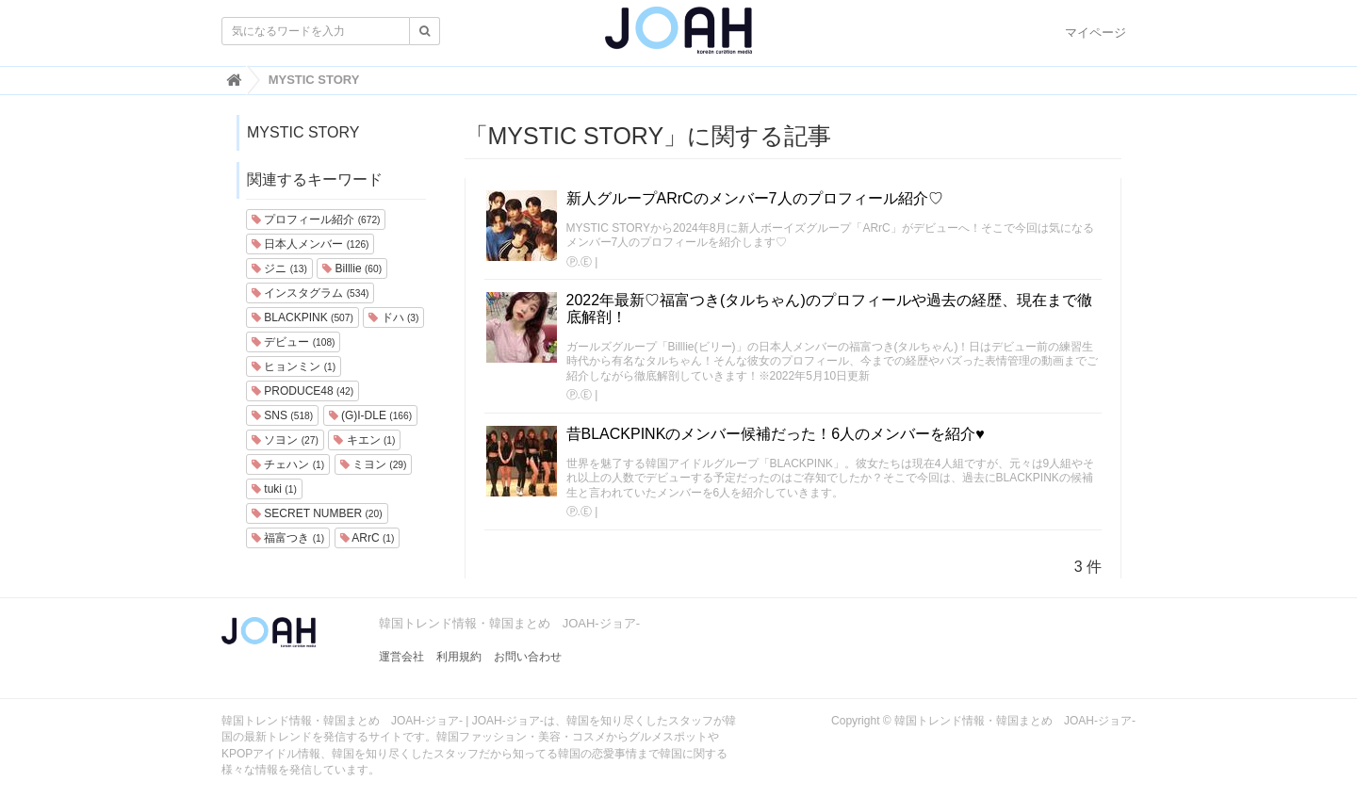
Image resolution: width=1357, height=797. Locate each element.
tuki (274, 489)
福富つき (288, 538)
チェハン (288, 464)
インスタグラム (310, 293)
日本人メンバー (310, 244)
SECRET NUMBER (317, 513)
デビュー (293, 342)
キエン (364, 440)
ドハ (393, 317)
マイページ (1095, 32)
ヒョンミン (293, 366)
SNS (282, 415)
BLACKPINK (302, 317)
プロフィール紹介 (316, 219)
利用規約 (459, 656)
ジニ (279, 268)
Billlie (352, 268)
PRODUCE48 (302, 391)
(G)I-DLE (370, 415)
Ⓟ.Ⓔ (579, 261)
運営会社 (401, 656)
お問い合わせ (528, 656)
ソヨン (285, 440)
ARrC (367, 538)
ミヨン (373, 464)
